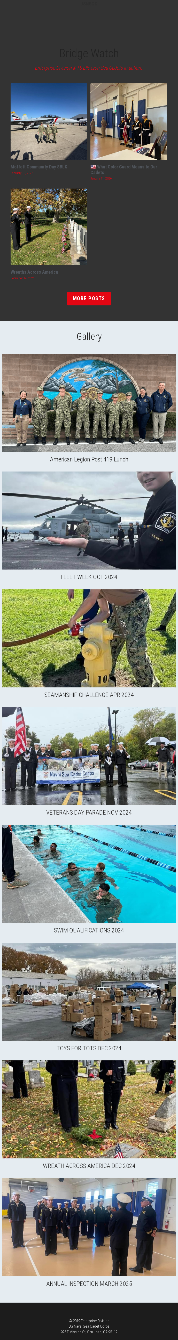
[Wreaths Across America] (49, 227)
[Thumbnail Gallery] (89, 403)
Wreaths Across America (34, 272)
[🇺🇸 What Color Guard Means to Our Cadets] (128, 121)
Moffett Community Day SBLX (39, 166)
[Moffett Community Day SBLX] (49, 121)
